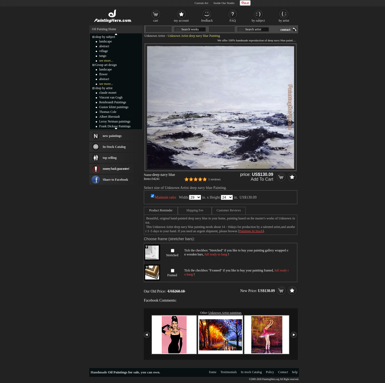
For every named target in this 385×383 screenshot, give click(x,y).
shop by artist (104, 88)
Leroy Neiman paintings (114, 121)
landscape (105, 41)
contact (285, 29)
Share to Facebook (115, 179)
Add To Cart (262, 179)
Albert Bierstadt (109, 117)
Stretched (172, 255)
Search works (190, 29)
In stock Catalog (251, 372)
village (103, 51)
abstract (104, 46)
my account (181, 20)
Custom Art (201, 3)
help (295, 372)
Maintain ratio (165, 197)
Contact (283, 372)
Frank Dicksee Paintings (114, 126)
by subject (258, 20)
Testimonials (229, 372)
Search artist (253, 29)
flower (103, 74)
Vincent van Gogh (110, 97)
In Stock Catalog (114, 147)
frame (213, 372)
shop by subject (105, 37)
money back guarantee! (116, 169)
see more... (106, 60)
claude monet (107, 92)
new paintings (112, 136)
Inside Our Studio (224, 3)
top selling (110, 158)
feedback (207, 20)
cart (155, 20)
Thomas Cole (107, 112)
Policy (270, 372)
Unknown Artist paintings (224, 313)
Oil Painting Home (104, 29)
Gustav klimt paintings (113, 107)
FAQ (232, 20)
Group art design (106, 65)
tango (102, 56)
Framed (172, 275)
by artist (284, 20)
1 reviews (214, 179)
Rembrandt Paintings (112, 102)
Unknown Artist (154, 36)
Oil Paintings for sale (123, 372)
